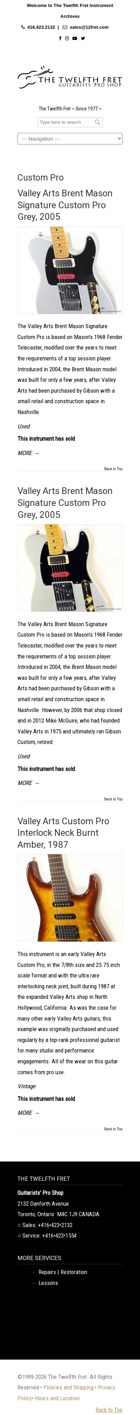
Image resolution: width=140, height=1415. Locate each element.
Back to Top (113, 469)
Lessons (48, 1282)
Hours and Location (57, 1398)
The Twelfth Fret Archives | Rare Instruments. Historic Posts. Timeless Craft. (70, 75)
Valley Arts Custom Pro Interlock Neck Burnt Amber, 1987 (63, 833)
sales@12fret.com (89, 27)
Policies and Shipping (68, 1387)
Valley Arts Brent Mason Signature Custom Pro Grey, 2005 (65, 205)
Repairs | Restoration (62, 1271)
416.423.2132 (41, 27)
